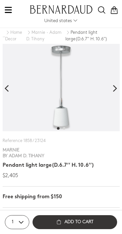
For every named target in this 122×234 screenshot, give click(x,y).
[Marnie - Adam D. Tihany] (45, 36)
